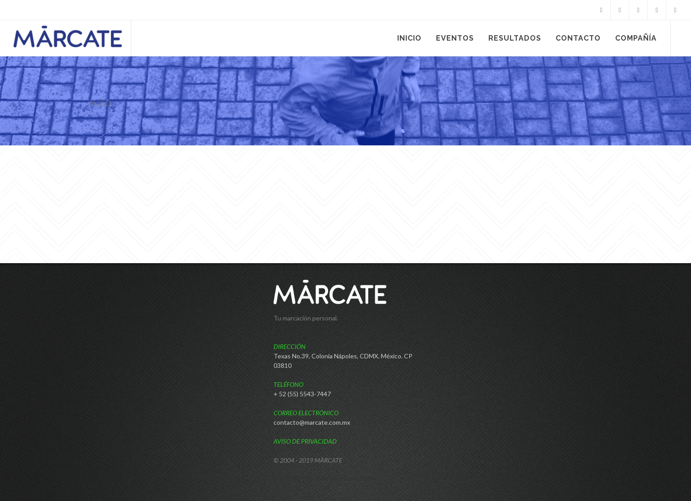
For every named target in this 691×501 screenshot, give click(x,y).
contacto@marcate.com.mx (312, 422)
